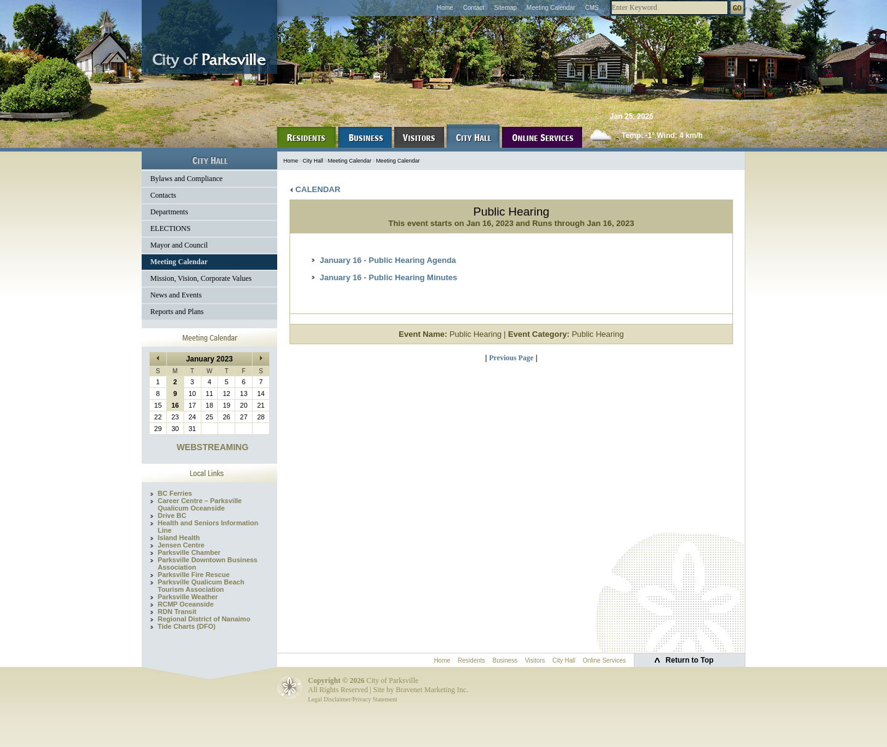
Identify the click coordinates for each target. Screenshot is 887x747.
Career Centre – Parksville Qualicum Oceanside (199, 504)
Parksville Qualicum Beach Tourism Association (201, 585)
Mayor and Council (179, 245)
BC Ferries (175, 493)
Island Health (179, 537)
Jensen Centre (181, 545)
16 (175, 405)
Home (445, 7)
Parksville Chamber (189, 552)
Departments (169, 212)
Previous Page (511, 357)
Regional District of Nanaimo (204, 619)
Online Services (604, 660)
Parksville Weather (188, 596)
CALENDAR (315, 189)
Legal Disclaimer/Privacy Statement (352, 699)
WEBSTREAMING (213, 447)
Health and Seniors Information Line (208, 526)
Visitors (535, 660)
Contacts (163, 195)
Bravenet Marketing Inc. (431, 689)
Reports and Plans (177, 311)
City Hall (312, 161)
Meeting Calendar (551, 7)
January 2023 (209, 359)
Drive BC (172, 515)
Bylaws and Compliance (186, 178)
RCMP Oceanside (186, 604)
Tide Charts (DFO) (187, 626)
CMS (592, 7)
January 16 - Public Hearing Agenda (388, 260)
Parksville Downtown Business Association (207, 563)
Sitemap (505, 7)
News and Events (175, 295)
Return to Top (690, 660)
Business (505, 660)
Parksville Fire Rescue (194, 574)
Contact (473, 7)
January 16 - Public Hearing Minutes (388, 277)
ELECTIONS (170, 228)
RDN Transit (177, 611)
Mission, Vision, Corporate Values (201, 278)
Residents (471, 660)
